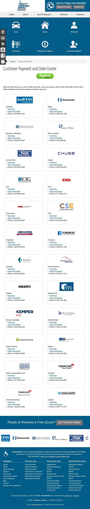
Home (11, 14)
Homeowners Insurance (33, 471)
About (5, 467)
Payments (11, 109)
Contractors (51, 490)
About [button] (26, 14)
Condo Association (53, 488)
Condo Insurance (31, 467)
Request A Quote (63, 7)
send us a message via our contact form (55, 456)
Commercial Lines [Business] (54, 461)
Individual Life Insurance (34, 474)
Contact (80, 14)
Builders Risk (51, 474)
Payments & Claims (10, 476)
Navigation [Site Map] (7, 461)
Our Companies (9, 478)
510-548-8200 (79, 3)
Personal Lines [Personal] (31, 461)
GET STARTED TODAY (69, 422)
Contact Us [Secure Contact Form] (68, 496)
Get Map (76, 496)
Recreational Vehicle (32, 478)
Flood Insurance (31, 469)
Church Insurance (53, 481)
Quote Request (8, 469)
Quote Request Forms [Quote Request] (77, 461)
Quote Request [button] (44, 14)
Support (13, 61)
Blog (4, 481)
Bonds (49, 471)
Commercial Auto (53, 483)
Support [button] (64, 14)
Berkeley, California (40, 500)
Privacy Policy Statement (12, 485)
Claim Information (14, 111)
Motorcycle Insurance (32, 476)
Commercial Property (54, 485)
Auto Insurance (30, 464)
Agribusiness (51, 464)
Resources (7, 474)
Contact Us (79, 7)
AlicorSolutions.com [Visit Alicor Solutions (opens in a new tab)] (37, 504)
